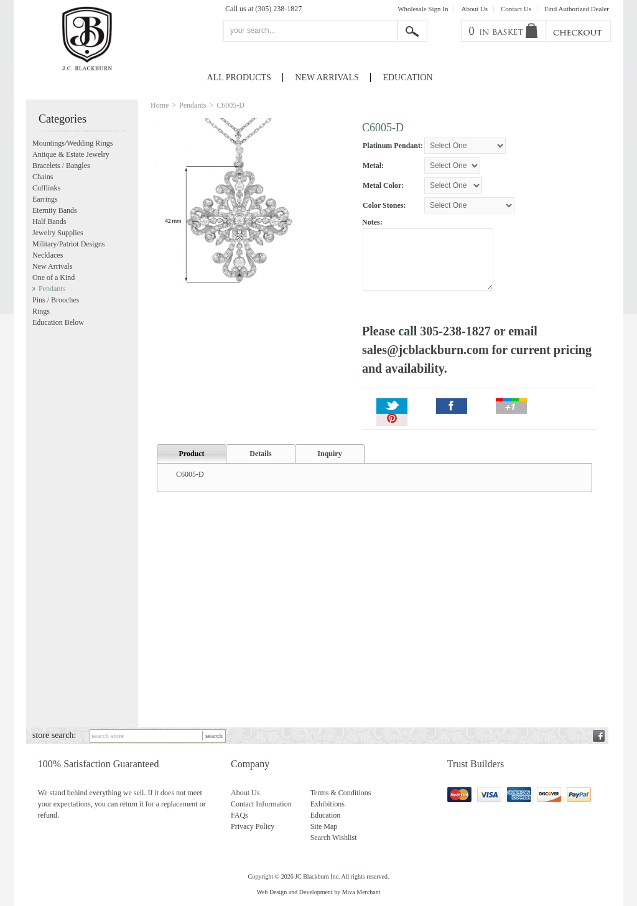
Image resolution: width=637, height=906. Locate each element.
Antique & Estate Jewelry (70, 154)
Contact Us (516, 9)
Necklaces (47, 255)
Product (191, 453)
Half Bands (49, 221)
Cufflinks (46, 188)
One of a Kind (53, 277)
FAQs (239, 815)
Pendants (192, 105)
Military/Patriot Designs (68, 244)
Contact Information (261, 804)
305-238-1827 (455, 331)
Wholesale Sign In (423, 9)
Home (160, 105)
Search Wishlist (333, 837)
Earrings (45, 199)
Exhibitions (327, 804)
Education (407, 77)
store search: (54, 735)
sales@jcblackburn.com (425, 350)
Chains (42, 176)
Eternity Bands (54, 210)
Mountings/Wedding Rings (72, 143)
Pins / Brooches (55, 300)
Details (260, 453)
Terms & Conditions (340, 792)
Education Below (58, 322)
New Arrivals (327, 77)
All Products (239, 77)
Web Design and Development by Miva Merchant (318, 892)
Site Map (324, 826)
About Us (474, 9)
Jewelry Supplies (57, 232)
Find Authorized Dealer (576, 9)
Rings (41, 311)
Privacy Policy (252, 826)
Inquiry (329, 453)
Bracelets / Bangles (61, 165)
